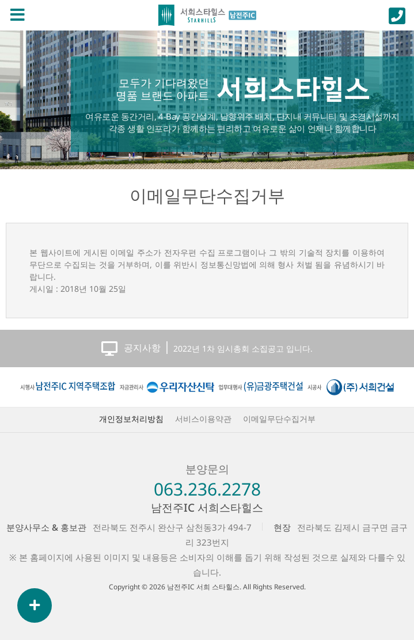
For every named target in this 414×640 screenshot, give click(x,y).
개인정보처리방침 (131, 418)
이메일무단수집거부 (207, 195)
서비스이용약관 (203, 418)
